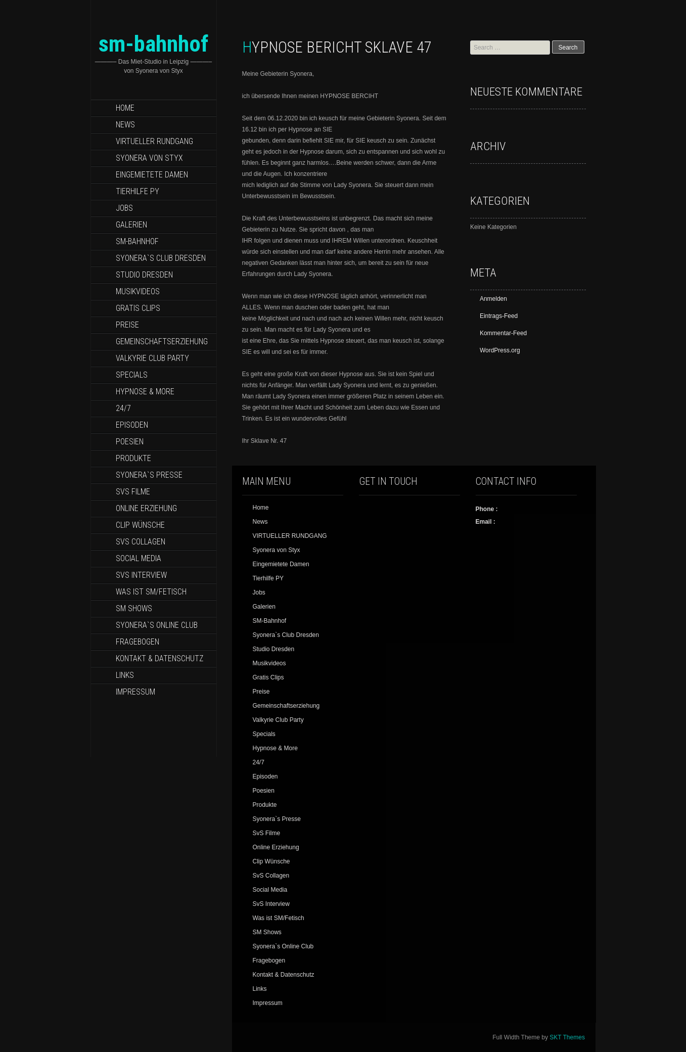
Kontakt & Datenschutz (159, 658)
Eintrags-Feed (499, 315)
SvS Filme (133, 491)
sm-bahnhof (153, 43)
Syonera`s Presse (149, 475)
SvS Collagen (140, 541)
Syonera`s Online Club (157, 625)
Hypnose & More (145, 391)
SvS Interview (141, 575)
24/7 (123, 408)
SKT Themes (567, 1037)
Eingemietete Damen (152, 174)
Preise (127, 325)
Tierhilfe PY (137, 191)
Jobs (124, 208)
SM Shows (134, 608)
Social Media (138, 558)
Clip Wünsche (140, 525)
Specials (132, 375)
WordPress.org (500, 350)
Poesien (130, 441)
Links (125, 675)
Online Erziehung (146, 508)
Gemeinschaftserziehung (162, 341)
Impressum (135, 692)
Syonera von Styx (149, 158)
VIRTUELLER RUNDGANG (154, 141)
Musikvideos (138, 291)
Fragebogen (137, 642)
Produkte (133, 458)
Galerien (131, 225)
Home (125, 108)
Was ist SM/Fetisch (151, 592)
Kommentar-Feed (503, 333)
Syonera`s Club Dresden (161, 258)
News (125, 124)
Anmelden (493, 298)
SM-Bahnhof (137, 241)
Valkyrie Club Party (152, 358)
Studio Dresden (144, 275)
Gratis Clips (138, 308)
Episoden (132, 425)
